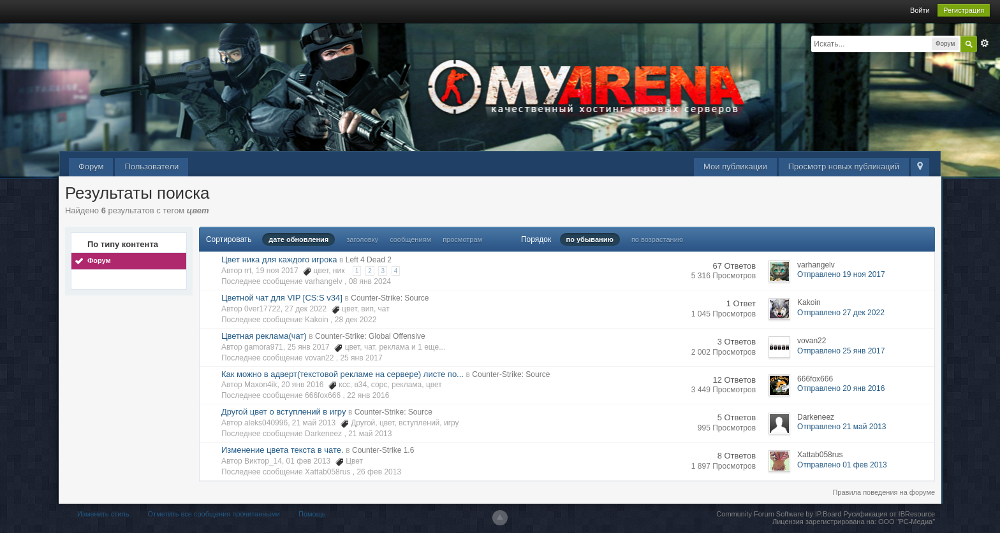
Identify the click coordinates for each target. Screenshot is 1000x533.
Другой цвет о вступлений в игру (283, 411)
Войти (920, 10)
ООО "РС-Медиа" (906, 521)
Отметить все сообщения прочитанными (214, 514)
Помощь (312, 514)
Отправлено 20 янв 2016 (841, 388)
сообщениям (410, 239)
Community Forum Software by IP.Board (778, 514)
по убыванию (590, 239)
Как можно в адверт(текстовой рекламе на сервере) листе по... (342, 374)
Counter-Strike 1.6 (383, 450)
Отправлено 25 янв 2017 (841, 350)
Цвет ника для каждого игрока (279, 259)
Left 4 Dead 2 (369, 259)
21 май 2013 (370, 433)
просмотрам (462, 239)
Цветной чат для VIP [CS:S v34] (281, 297)
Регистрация (963, 10)
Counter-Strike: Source (390, 298)
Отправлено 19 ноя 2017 (841, 274)
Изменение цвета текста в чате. (282, 450)
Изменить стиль (103, 514)
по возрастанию (657, 239)
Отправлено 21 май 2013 (841, 426)
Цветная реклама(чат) (264, 336)
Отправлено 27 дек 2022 (841, 312)
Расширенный (985, 43)
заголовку (362, 239)
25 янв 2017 (361, 357)
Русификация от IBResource (888, 514)
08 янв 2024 (370, 281)
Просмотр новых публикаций (843, 166)
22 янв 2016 (368, 395)
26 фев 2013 (379, 471)
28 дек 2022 (356, 319)
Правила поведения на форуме (883, 492)
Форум (91, 166)
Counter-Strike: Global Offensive (370, 336)
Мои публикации (735, 166)
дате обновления (298, 239)
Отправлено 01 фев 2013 (842, 464)
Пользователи (151, 166)
